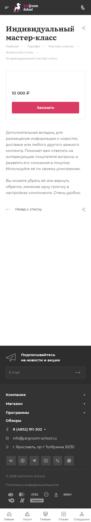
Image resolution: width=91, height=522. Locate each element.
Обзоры (13, 420)
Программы (17, 412)
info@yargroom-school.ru (35, 438)
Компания (16, 394)
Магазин (14, 403)
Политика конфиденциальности (32, 485)
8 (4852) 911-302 (27, 429)
